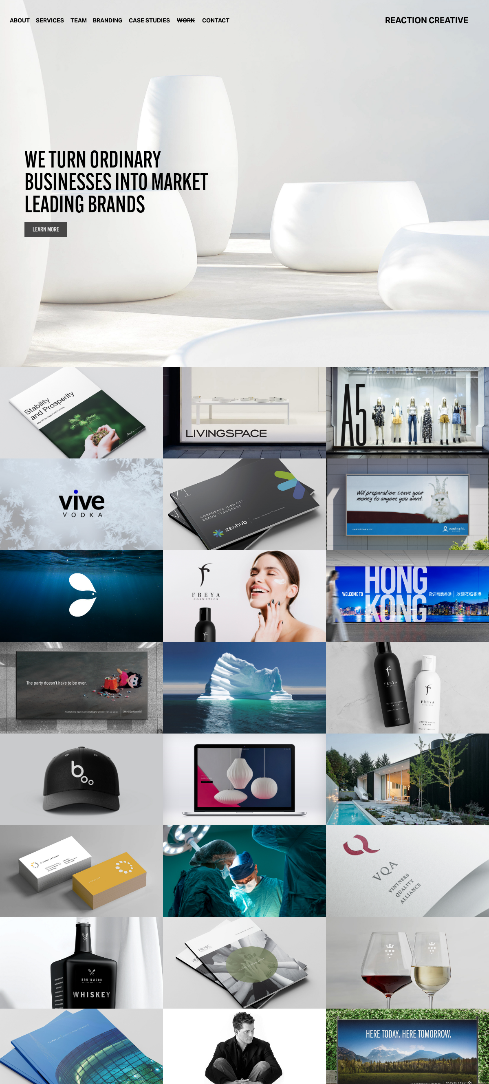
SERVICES (50, 20)
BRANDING (107, 20)
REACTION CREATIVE (426, 20)
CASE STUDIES (149, 20)
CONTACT (215, 20)
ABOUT (20, 20)
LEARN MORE (46, 229)
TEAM (78, 20)
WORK (186, 20)
